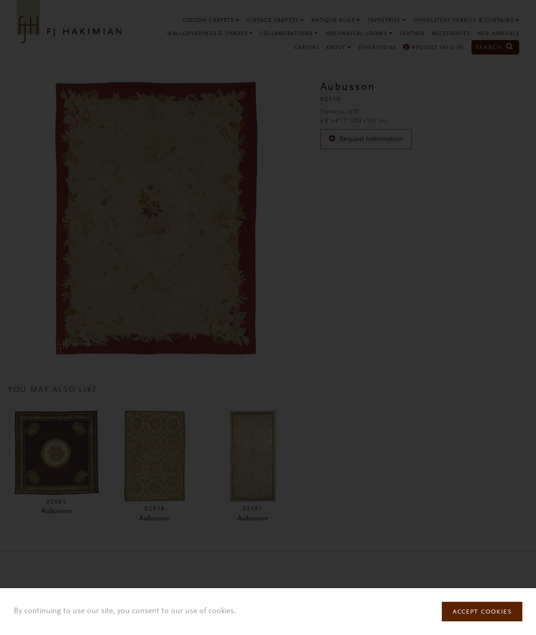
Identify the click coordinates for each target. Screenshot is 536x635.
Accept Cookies (482, 612)
